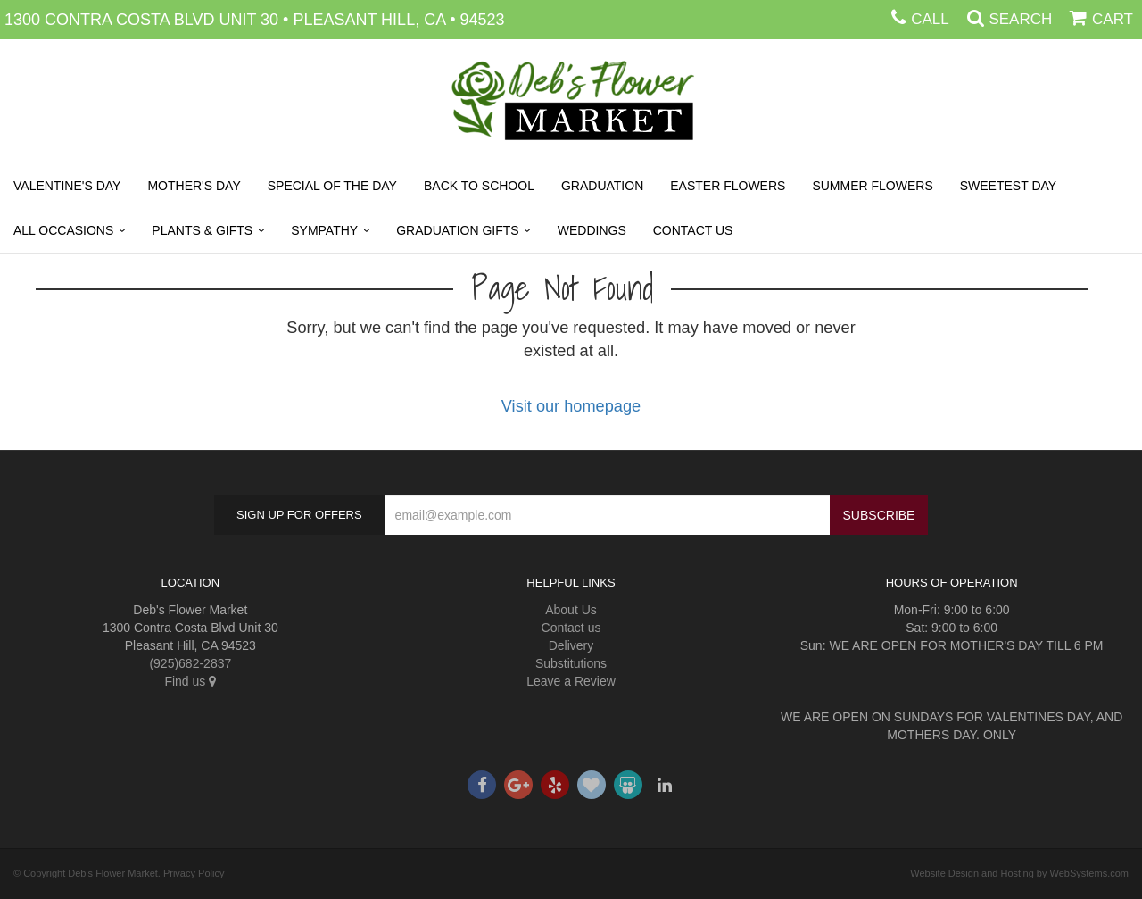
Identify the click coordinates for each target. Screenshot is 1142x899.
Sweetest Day (1008, 186)
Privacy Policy (193, 873)
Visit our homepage (571, 406)
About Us (571, 610)
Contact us (571, 627)
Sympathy (324, 230)
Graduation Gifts (457, 230)
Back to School (479, 186)
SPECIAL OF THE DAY (332, 186)
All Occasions (63, 230)
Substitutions (571, 663)
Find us (190, 681)
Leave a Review (571, 681)
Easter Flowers (727, 186)
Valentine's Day (66, 186)
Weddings (592, 230)
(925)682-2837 (190, 663)
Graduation (602, 186)
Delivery (571, 645)
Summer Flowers (872, 186)
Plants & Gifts (202, 230)
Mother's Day (193, 186)
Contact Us (693, 230)
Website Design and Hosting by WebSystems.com (1019, 873)
